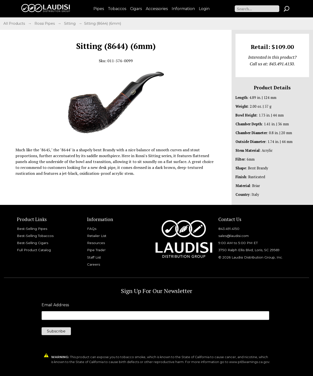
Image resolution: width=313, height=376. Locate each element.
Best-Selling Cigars (32, 243)
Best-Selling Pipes (32, 229)
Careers (93, 264)
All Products (14, 23)
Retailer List (96, 236)
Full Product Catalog (34, 250)
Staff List (94, 257)
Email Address (55, 305)
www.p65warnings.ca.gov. (249, 362)
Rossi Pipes (45, 23)
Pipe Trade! (96, 250)
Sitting (70, 23)
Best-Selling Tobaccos (35, 236)
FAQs (91, 229)
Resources (96, 243)
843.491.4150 (228, 229)
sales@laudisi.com (233, 236)
